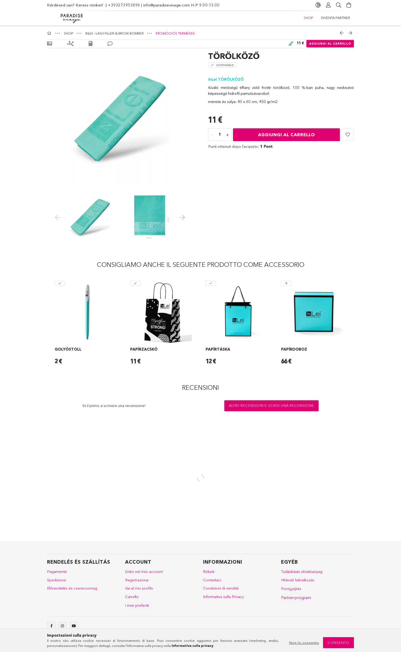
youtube (74, 626)
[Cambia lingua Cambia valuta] (318, 5)
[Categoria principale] (50, 33)
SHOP (308, 18)
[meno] (212, 135)
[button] (347, 134)
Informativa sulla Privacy (223, 596)
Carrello (132, 596)
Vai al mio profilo (139, 588)
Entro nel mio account (144, 571)
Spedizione (56, 579)
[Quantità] (220, 135)
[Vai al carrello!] (349, 5)
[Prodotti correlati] (70, 43)
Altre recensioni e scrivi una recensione (271, 405)
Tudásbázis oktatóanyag (301, 571)
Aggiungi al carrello (330, 43)
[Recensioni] (110, 43)
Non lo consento (304, 642)
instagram (62, 626)
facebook (51, 626)
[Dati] (90, 43)
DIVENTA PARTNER (335, 18)
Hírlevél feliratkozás (297, 579)
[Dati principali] (49, 43)
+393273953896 (124, 5)
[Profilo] (328, 5)
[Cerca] (338, 5)
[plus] (227, 135)
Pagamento (57, 571)
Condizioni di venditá (221, 588)
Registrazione (137, 579)
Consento (338, 642)
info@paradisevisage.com (166, 5)
